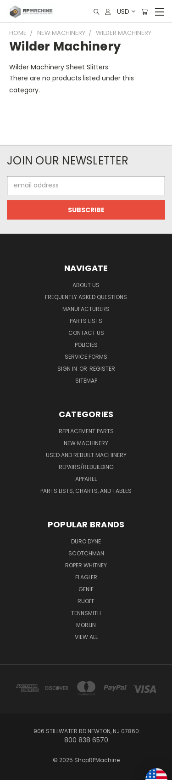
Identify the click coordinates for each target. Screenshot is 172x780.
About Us (86, 285)
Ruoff (86, 601)
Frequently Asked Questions (86, 297)
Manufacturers (86, 309)
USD (125, 11)
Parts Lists (86, 321)
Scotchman (86, 553)
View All (86, 637)
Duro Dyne (86, 541)
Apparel (86, 479)
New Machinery (86, 443)
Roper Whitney (86, 565)
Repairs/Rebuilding (86, 467)
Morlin (86, 625)
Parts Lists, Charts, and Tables (86, 491)
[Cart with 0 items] (144, 12)
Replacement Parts (86, 431)
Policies (86, 345)
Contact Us (86, 333)
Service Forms (86, 357)
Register (102, 369)
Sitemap (86, 380)
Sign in (67, 369)
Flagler (86, 577)
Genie (86, 589)
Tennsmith (86, 613)
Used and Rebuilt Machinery (86, 455)
